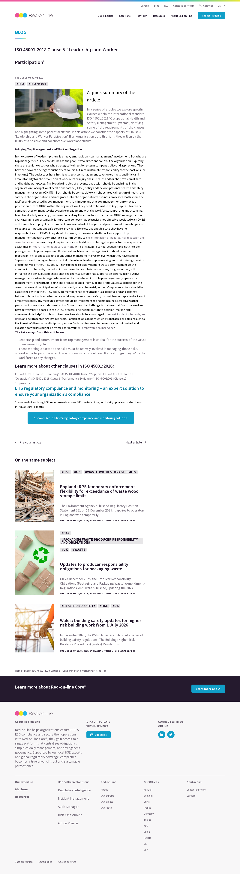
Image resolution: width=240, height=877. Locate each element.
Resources (159, 15)
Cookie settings (67, 861)
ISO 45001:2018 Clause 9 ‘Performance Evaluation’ (62, 378)
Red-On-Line (40, 246)
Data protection (24, 861)
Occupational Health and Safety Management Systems (116, 120)
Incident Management (73, 798)
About (104, 789)
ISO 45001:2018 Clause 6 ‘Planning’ (37, 374)
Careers (145, 5)
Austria (148, 789)
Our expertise (105, 15)
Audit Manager (68, 806)
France (147, 807)
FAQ (166, 5)
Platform (141, 15)
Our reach (106, 807)
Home (18, 670)
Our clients (107, 801)
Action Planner (68, 823)
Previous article (28, 442)
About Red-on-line (181, 15)
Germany (149, 813)
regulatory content (61, 246)
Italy (146, 825)
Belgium (148, 795)
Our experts (107, 795)
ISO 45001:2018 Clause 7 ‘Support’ (81, 374)
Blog (157, 5)
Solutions (124, 15)
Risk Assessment (70, 815)
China (147, 801)
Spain (147, 831)
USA (146, 849)
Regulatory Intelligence (74, 790)
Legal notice (45, 861)
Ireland (147, 819)
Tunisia (147, 837)
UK (219, 5)
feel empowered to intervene (95, 328)
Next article (135, 442)
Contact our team (183, 5)
